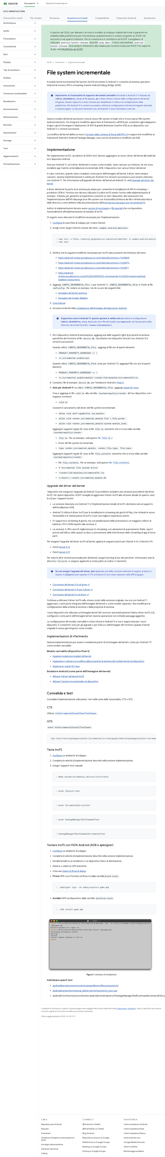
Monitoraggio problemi (134, 1151)
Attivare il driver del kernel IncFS (68, 676)
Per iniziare (36, 18)
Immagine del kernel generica (72, 293)
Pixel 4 (120, 382)
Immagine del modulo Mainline (73, 298)
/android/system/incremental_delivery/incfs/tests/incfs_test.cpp (85, 990)
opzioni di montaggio (98, 208)
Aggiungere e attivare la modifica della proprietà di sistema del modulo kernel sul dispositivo (98, 661)
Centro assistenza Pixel (134, 1128)
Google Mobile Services (134, 1142)
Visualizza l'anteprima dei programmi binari (57, 1138)
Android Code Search (56, 3)
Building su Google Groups (94, 1146)
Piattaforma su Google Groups (96, 1142)
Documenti (60, 62)
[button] (16, 23)
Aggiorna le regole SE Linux (66, 666)
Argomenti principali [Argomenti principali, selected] (77, 18)
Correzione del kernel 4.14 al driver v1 (71, 584)
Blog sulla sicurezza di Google (95, 1137)
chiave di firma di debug (74, 871)
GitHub (44, 1153)
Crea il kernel (59, 303)
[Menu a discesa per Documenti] (39, 3)
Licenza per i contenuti (126, 1008)
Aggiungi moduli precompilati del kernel (72, 656)
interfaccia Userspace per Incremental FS (124, 202)
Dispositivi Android (126, 18)
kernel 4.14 (64, 547)
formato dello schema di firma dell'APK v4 (106, 134)
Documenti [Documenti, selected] (29, 3)
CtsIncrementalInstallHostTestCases (75, 713)
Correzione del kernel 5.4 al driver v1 (71, 594)
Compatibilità (102, 18)
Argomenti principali (76, 62)
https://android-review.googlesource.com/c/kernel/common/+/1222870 (93, 263)
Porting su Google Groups (93, 1151)
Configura (57, 223)
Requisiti (45, 1128)
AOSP (49, 62)
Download (45, 1133)
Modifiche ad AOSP (72, 49)
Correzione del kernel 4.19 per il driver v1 (73, 589)
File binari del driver (49, 1149)
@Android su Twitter (91, 1124)
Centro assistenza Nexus (134, 1133)
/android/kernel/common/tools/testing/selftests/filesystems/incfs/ (86, 985)
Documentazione (14, 11)
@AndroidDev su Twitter (93, 1128)
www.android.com (132, 1137)
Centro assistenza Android (135, 1124)
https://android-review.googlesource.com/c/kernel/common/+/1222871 (93, 268)
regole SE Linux (130, 387)
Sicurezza (54, 18)
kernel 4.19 (64, 552)
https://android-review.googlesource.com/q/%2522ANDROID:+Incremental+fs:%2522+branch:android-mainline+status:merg (102, 276)
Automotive (150, 18)
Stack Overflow (130, 1146)
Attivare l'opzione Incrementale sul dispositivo (75, 681)
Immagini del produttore (52, 1144)
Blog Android (88, 1133)
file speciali (116, 208)
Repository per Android (51, 1124)
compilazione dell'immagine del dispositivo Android (101, 308)
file (104, 438)
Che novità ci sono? (13, 18)
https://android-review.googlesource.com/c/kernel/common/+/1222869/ (94, 258)
